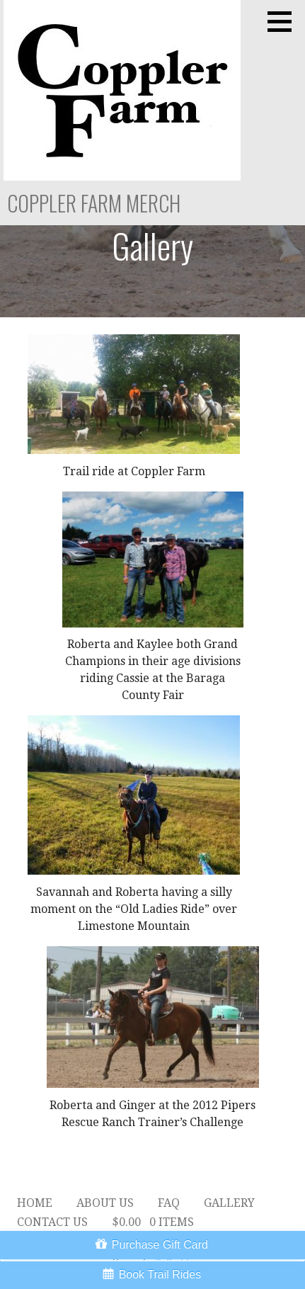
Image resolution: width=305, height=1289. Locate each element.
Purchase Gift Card (160, 1245)
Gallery (229, 1203)
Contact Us (52, 1222)
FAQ (169, 1203)
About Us (105, 1203)
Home (34, 1203)
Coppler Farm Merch (93, 203)
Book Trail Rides (160, 1274)
